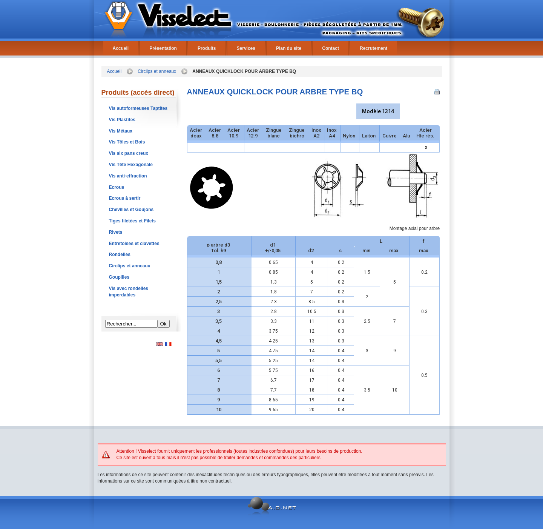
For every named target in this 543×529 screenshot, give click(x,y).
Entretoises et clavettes (134, 243)
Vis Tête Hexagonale (131, 164)
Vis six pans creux (129, 153)
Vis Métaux (120, 131)
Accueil (121, 48)
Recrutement (373, 48)
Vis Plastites (122, 119)
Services (246, 48)
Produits (207, 48)
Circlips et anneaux (157, 71)
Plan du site (288, 48)
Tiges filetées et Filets (132, 221)
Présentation (163, 48)
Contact (330, 48)
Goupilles (119, 277)
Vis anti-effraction (128, 176)
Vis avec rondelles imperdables (129, 292)
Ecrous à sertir (125, 198)
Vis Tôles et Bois (127, 142)
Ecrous (116, 187)
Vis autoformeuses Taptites (138, 108)
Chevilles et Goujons (131, 209)
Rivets (116, 232)
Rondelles (119, 254)
